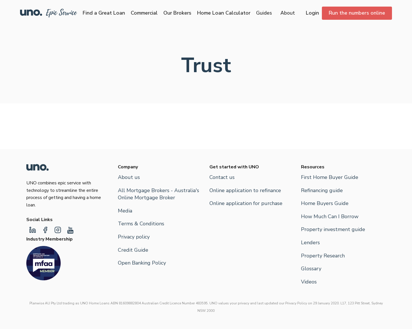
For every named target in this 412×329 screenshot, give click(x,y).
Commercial (144, 12)
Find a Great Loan (104, 12)
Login (312, 12)
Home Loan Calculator (223, 12)
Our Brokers (177, 12)
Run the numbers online (357, 12)
